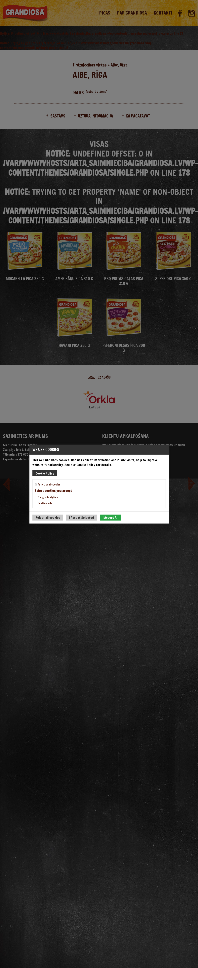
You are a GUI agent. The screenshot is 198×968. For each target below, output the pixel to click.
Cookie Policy (44, 473)
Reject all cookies (47, 517)
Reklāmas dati (44, 503)
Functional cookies (47, 484)
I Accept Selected (81, 517)
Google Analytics (46, 497)
